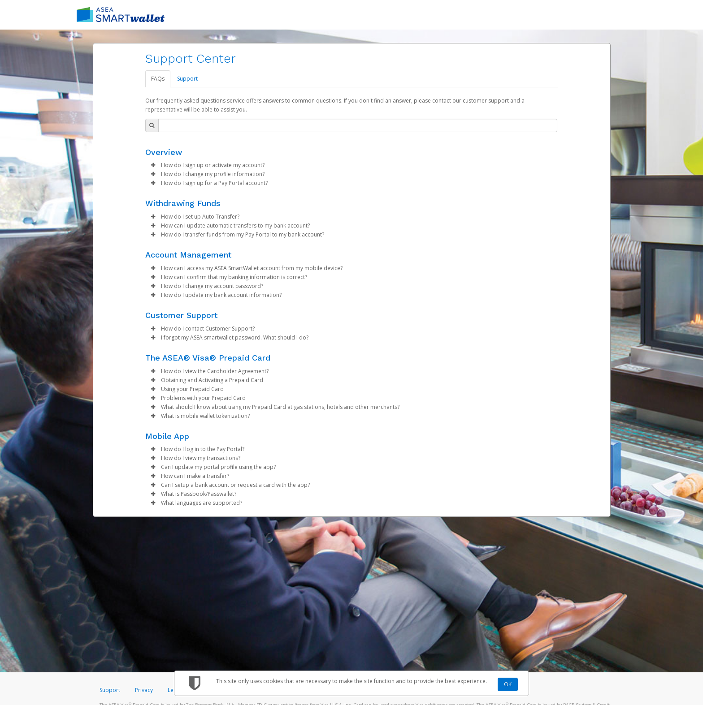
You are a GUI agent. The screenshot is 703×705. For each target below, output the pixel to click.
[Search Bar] (357, 125)
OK (508, 684)
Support (187, 78)
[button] (153, 165)
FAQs (158, 78)
